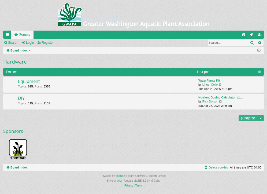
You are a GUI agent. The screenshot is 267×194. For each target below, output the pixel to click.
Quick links (8, 36)
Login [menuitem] (253, 36)
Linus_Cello (210, 84)
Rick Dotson (210, 101)
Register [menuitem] (261, 36)
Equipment (29, 81)
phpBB (120, 175)
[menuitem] (244, 35)
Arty (119, 180)
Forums (24, 34)
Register (48, 43)
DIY (21, 98)
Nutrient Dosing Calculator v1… (220, 97)
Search (13, 43)
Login (30, 43)
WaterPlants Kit (209, 80)
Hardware (15, 61)
